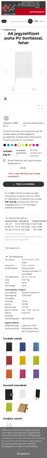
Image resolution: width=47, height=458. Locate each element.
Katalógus (10, 259)
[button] (41, 72)
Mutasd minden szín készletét (36, 153)
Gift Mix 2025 (28, 259)
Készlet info (14, 248)
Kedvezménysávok (18, 218)
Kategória (9, 265)
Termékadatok (16, 257)
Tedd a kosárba (23, 184)
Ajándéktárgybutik (37, 12)
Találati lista (8, 30)
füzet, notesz (28, 265)
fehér (24, 283)
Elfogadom (23, 454)
